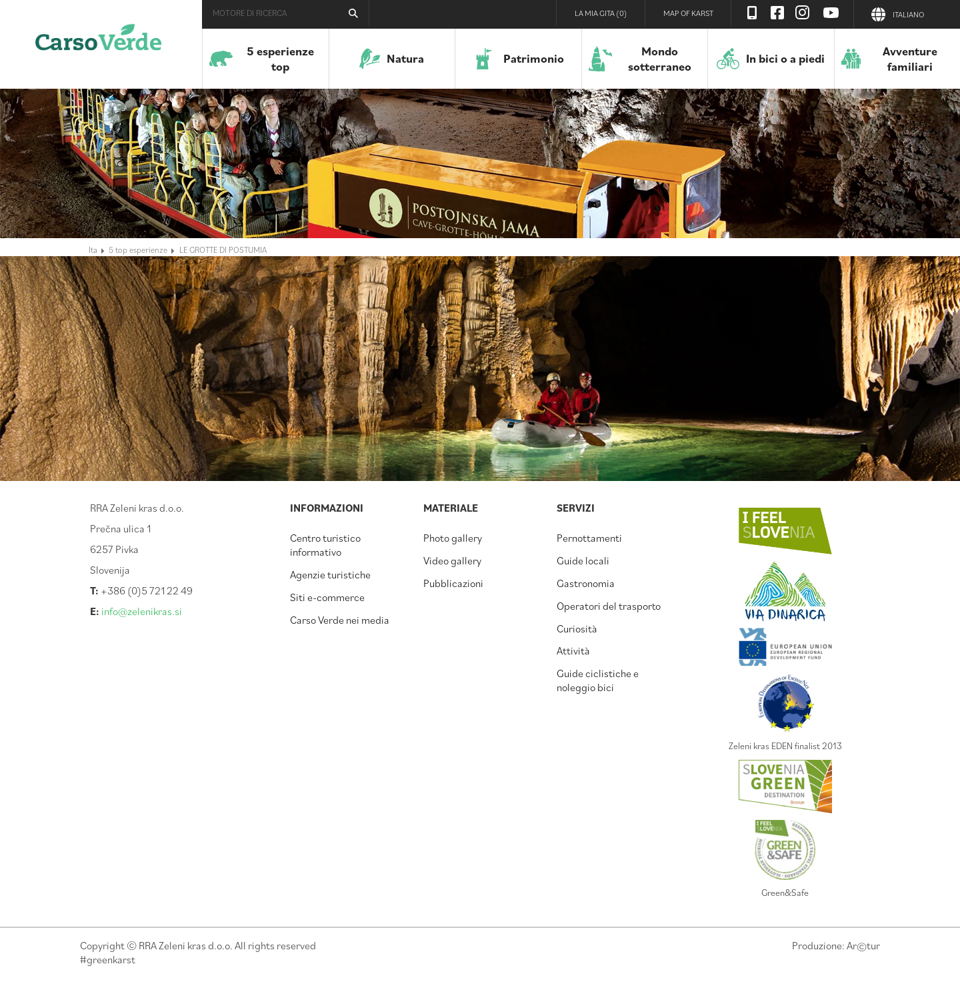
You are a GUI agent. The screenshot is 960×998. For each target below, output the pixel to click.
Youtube (831, 12)
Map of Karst (688, 13)
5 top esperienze (138, 249)
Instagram (802, 12)
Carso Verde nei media (339, 619)
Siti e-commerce (327, 597)
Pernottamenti (589, 537)
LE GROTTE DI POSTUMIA (223, 249)
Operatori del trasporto (609, 605)
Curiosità (577, 628)
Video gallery (452, 560)
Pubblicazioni (453, 583)
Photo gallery (452, 537)
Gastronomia (586, 583)
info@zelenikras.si (141, 611)
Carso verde (98, 43)
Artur (863, 945)
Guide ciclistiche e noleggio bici (598, 680)
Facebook (777, 12)
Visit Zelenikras (752, 12)
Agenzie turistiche (330, 574)
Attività (573, 650)
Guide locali (583, 560)
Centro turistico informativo (325, 544)
